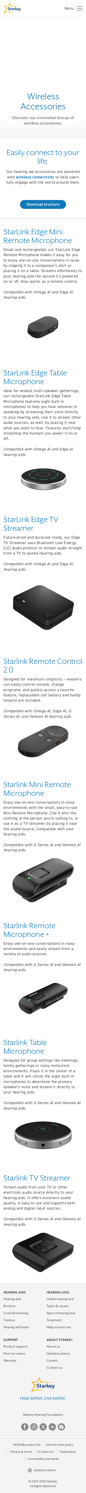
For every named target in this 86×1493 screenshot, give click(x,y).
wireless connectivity (35, 177)
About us (53, 1346)
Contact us (54, 1367)
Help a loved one (59, 1327)
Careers (52, 1360)
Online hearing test (60, 1299)
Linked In (52, 1426)
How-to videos (14, 1353)
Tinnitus (9, 1320)
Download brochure (43, 204)
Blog (61, 1426)
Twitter (43, 1426)
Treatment (54, 1320)
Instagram (34, 1426)
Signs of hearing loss (61, 1313)
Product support (15, 1346)
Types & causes (58, 1306)
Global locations (58, 1353)
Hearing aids (12, 1299)
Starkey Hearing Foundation (43, 1414)
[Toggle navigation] (72, 8)
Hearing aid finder (16, 1327)
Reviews (9, 1306)
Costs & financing (15, 1313)
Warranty (9, 1360)
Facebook (24, 1426)
